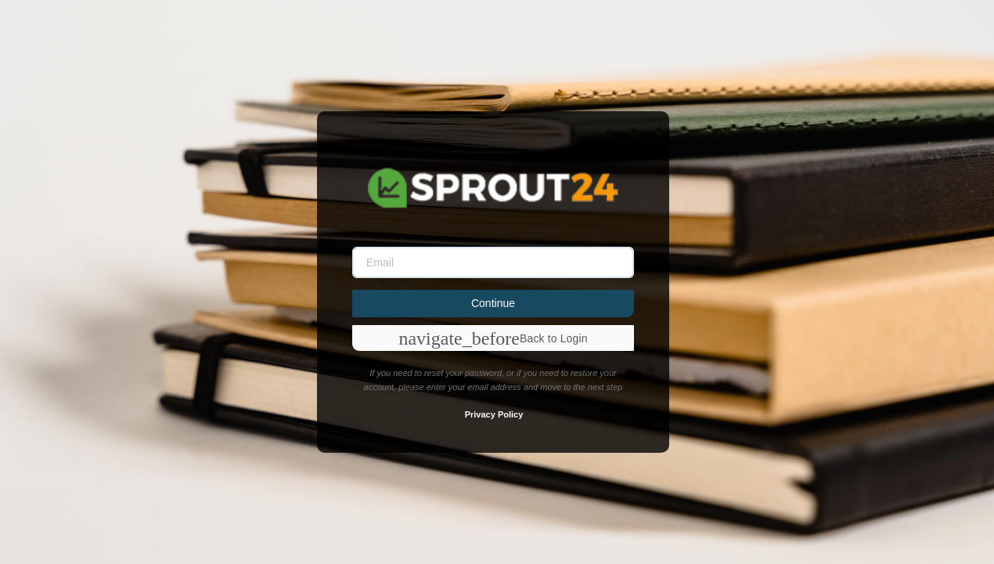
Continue (493, 303)
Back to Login (492, 338)
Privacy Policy (494, 414)
